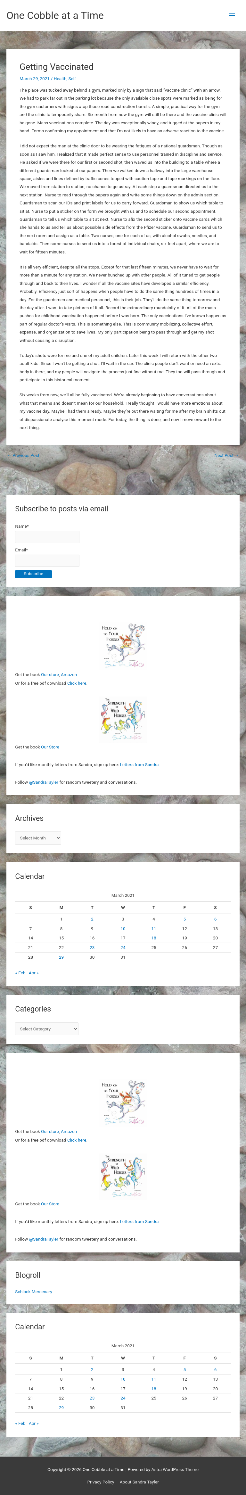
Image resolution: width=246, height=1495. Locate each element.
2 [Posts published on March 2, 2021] (92, 918)
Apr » (34, 972)
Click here (76, 683)
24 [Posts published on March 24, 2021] (122, 947)
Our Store (50, 746)
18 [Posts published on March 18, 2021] (153, 937)
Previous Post (23, 455)
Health (60, 78)
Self (72, 78)
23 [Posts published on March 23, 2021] (92, 947)
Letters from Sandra (139, 764)
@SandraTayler (43, 782)
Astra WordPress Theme (175, 1469)
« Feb (20, 972)
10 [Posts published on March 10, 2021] (122, 928)
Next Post (226, 455)
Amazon (69, 674)
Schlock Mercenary (33, 1291)
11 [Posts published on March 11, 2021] (153, 928)
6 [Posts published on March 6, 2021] (215, 918)
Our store (50, 674)
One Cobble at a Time (55, 15)
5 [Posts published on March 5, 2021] (184, 918)
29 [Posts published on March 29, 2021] (61, 957)
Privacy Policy (100, 1481)
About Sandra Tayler (139, 1481)
